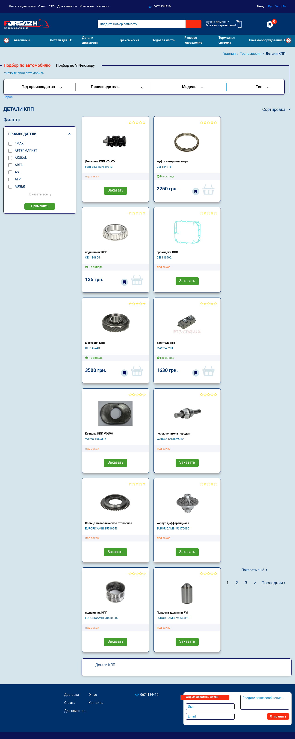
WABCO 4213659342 (170, 439)
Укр (277, 6)
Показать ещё (253, 570)
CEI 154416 (164, 166)
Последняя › (273, 582)
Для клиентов (67, 6)
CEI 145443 (92, 348)
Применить (39, 206)
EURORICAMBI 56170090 (173, 528)
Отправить (278, 716)
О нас (42, 6)
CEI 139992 (164, 257)
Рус (270, 6)
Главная (229, 54)
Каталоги (103, 6)
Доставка (71, 694)
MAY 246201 (165, 348)
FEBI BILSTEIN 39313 (99, 166)
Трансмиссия (251, 54)
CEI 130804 (92, 257)
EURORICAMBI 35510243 (101, 528)
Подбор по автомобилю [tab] (27, 65)
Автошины (22, 40)
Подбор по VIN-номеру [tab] (75, 65)
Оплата (69, 703)
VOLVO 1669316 (95, 439)
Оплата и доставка (22, 6)
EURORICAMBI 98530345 (101, 618)
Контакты (87, 6)
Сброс (8, 97)
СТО (52, 6)
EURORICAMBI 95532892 (173, 618)
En (284, 6)
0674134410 (162, 6)
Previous (6, 40)
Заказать (116, 190)
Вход (260, 6)
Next (288, 40)
